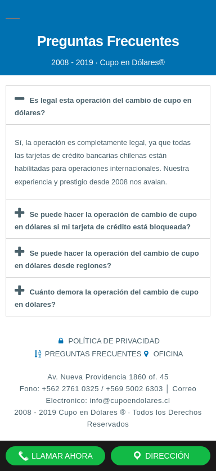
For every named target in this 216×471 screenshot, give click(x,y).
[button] (108, 105)
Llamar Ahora (55, 455)
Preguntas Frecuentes (108, 41)
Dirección (160, 455)
